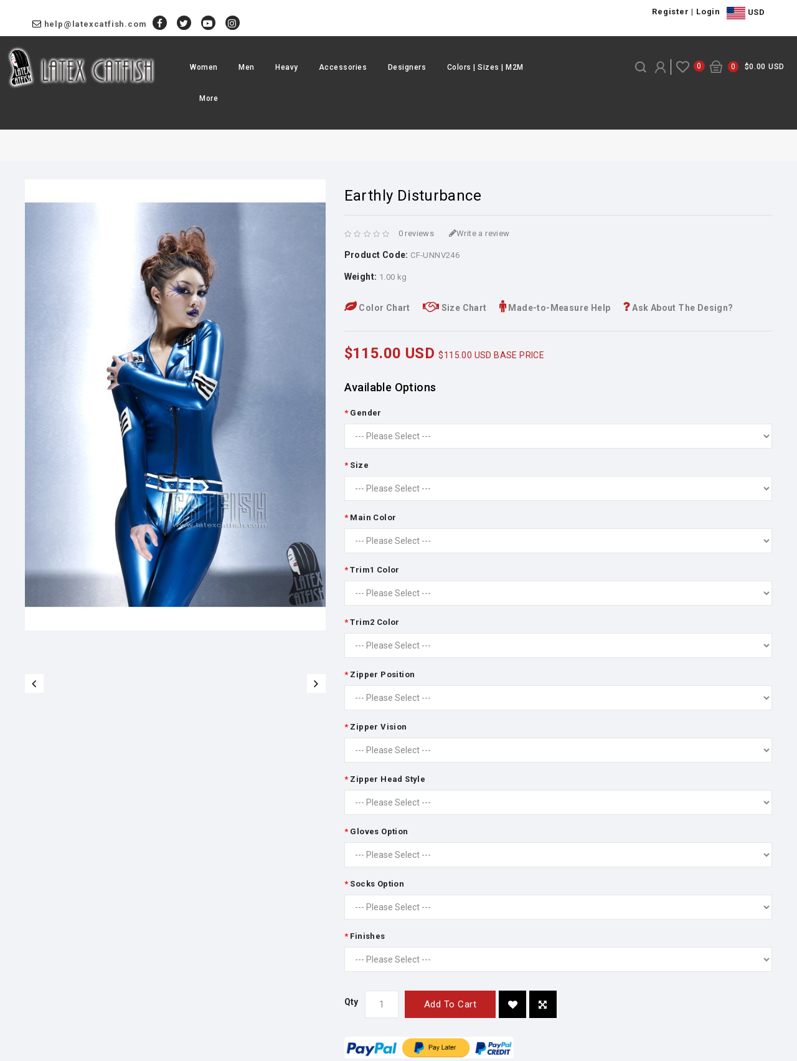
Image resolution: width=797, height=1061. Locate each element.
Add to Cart (450, 1004)
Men (246, 67)
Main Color (373, 517)
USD (746, 13)
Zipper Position (382, 674)
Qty (351, 1002)
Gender (365, 412)
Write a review (479, 233)
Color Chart (377, 308)
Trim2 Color (374, 622)
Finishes (367, 936)
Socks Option (377, 883)
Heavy (286, 67)
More (208, 98)
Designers (407, 67)
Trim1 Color (374, 569)
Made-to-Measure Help (555, 308)
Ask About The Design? (678, 308)
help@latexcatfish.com (95, 24)
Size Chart (455, 308)
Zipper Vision (378, 726)
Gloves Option (379, 831)
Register (670, 11)
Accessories (343, 67)
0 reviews (416, 233)
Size (359, 465)
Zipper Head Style (387, 779)
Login (708, 11)
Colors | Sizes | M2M (485, 67)
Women (204, 67)
